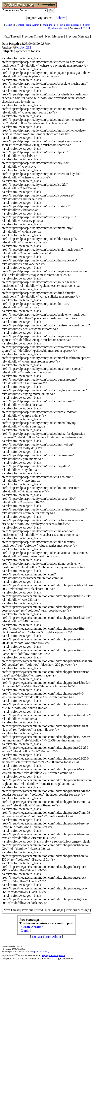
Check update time (57, 27)
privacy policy (41, 951)
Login (9, 24)
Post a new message (69, 24)
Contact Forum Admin (27, 24)
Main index (49, 24)
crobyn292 (24, 47)
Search (86, 24)
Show (61, 17)
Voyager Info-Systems (53, 955)
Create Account (32, 927)
